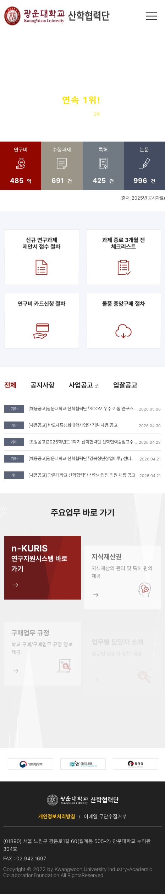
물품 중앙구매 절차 (123, 321)
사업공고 (84, 385)
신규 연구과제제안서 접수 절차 (41, 257)
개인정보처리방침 (56, 816)
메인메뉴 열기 (152, 16)
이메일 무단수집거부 (105, 816)
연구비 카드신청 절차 (41, 321)
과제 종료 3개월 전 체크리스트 (123, 257)
